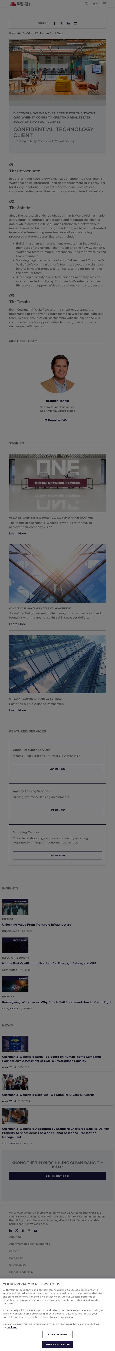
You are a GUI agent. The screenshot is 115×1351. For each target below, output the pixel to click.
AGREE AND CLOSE (57, 1344)
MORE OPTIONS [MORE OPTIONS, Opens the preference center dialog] (57, 1334)
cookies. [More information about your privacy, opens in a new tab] (12, 1327)
